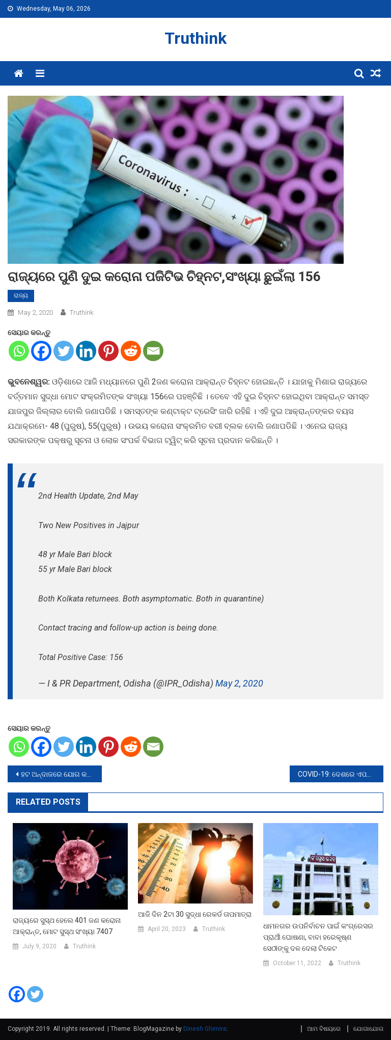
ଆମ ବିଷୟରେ (324, 1028)
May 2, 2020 (239, 683)
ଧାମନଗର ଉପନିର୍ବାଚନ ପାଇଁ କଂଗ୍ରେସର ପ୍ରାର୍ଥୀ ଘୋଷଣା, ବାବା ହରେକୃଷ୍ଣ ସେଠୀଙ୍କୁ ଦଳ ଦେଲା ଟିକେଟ (318, 937)
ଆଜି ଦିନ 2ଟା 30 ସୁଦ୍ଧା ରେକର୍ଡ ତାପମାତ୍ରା (195, 914)
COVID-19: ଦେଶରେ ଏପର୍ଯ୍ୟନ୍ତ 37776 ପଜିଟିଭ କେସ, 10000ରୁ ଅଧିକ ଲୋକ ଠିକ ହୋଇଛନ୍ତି (341, 774)
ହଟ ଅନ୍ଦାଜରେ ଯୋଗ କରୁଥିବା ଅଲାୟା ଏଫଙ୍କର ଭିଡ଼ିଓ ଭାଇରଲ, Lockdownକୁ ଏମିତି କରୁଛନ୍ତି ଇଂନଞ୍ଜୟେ (61, 774)
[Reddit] (131, 351)
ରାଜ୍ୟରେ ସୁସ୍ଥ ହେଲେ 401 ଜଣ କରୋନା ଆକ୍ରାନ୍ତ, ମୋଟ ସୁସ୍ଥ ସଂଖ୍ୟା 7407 (67, 926)
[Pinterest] (108, 351)
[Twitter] (63, 351)
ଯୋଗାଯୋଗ (368, 1028)
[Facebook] (41, 351)
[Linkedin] (86, 351)
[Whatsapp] (19, 351)
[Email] (153, 351)
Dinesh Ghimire (205, 1028)
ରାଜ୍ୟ (21, 295)
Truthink (195, 38)
